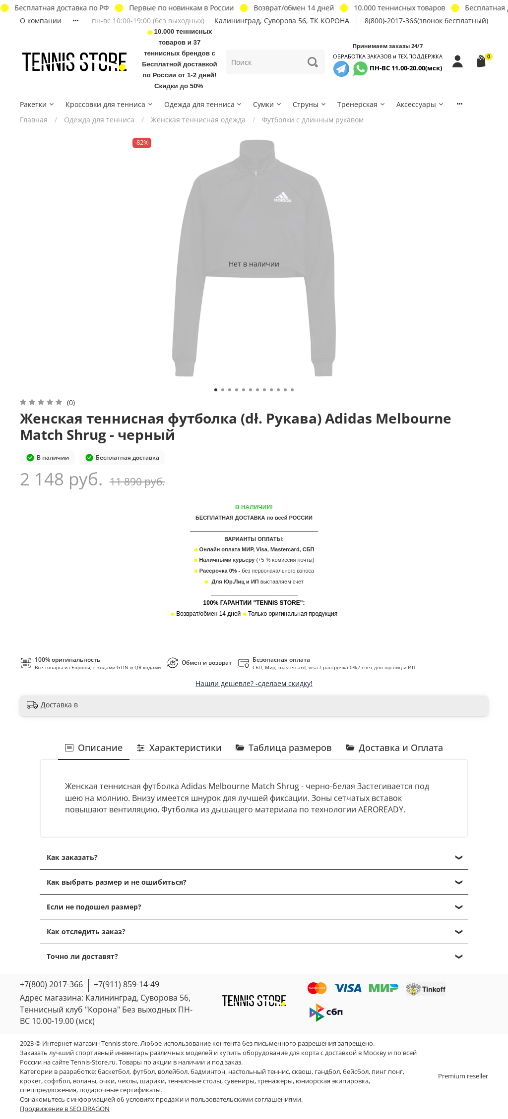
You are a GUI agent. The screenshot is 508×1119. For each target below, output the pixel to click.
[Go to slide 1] (215, 389)
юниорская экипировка (332, 1081)
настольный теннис (258, 1071)
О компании (41, 20)
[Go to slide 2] (222, 389)
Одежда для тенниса (203, 104)
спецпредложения (48, 1090)
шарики (152, 1081)
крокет (30, 1081)
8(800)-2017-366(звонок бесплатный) (426, 20)
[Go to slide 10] (278, 389)
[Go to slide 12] (292, 389)
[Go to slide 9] (271, 389)
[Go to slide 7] (257, 389)
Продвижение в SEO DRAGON (65, 1109)
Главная (34, 119)
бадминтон (207, 1071)
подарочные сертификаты (120, 1090)
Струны (310, 104)
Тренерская (361, 104)
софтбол (57, 1081)
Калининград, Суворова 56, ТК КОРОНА (281, 20)
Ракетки (37, 104)
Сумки (267, 104)
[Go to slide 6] (250, 389)
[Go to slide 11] (285, 389)
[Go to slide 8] (264, 389)
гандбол (327, 1071)
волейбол (173, 1071)
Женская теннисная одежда (198, 119)
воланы (84, 1081)
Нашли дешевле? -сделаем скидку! (254, 683)
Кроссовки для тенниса (109, 104)
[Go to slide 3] (229, 389)
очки (107, 1081)
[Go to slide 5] (243, 389)
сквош (302, 1071)
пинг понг (387, 1071)
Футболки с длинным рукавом (313, 119)
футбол (143, 1071)
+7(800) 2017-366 (51, 984)
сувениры (239, 1081)
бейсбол (356, 1071)
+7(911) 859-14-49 (126, 984)
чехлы (127, 1081)
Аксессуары (420, 104)
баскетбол (113, 1071)
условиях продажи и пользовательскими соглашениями (213, 1099)
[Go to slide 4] (236, 389)
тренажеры (275, 1081)
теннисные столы (194, 1081)
